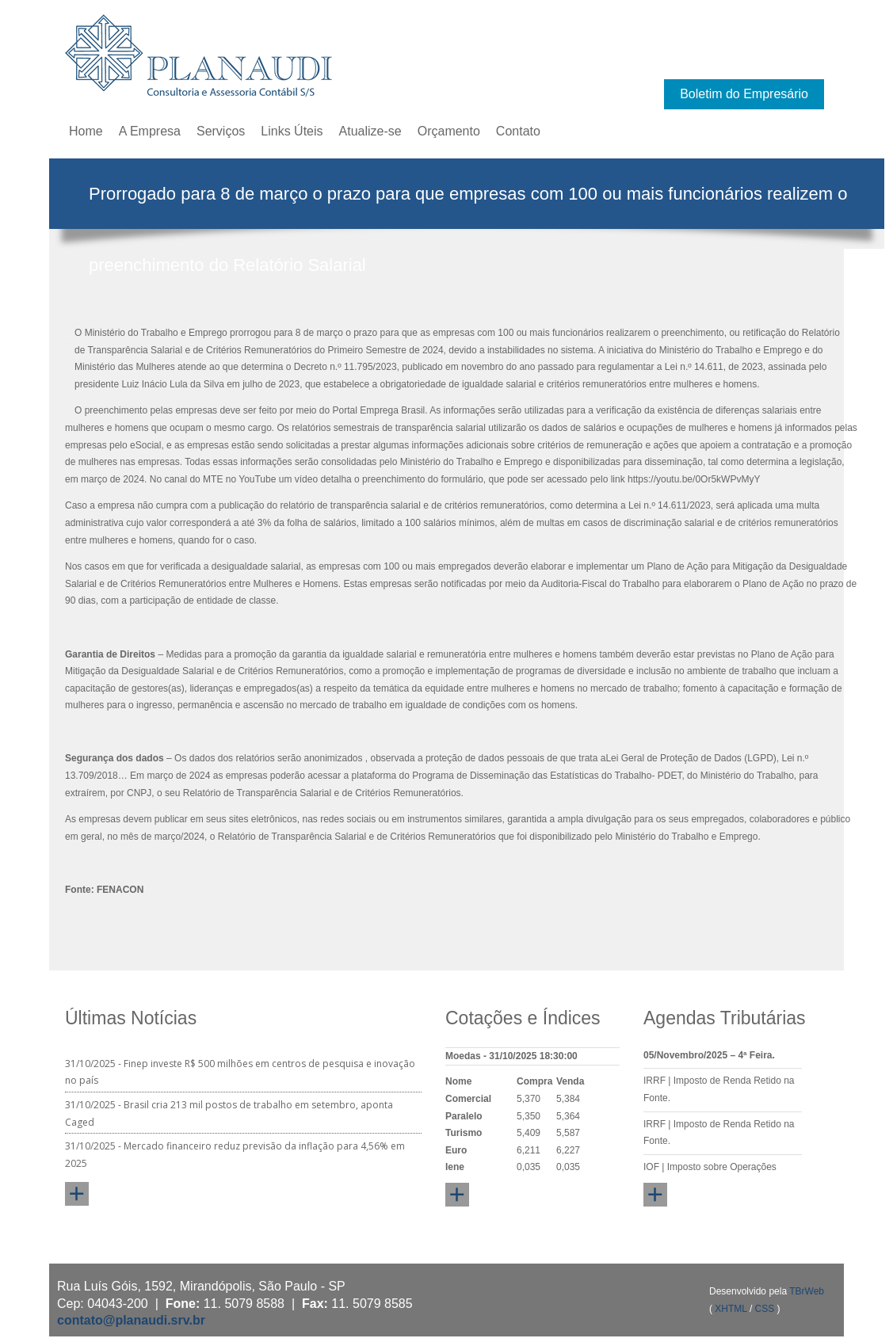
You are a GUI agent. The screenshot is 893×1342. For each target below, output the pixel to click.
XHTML (730, 1308)
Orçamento (449, 131)
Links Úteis (291, 131)
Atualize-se (370, 131)
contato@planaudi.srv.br (131, 1320)
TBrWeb (806, 1291)
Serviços (221, 131)
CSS (765, 1308)
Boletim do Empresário (744, 94)
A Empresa (150, 131)
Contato (518, 131)
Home (86, 131)
